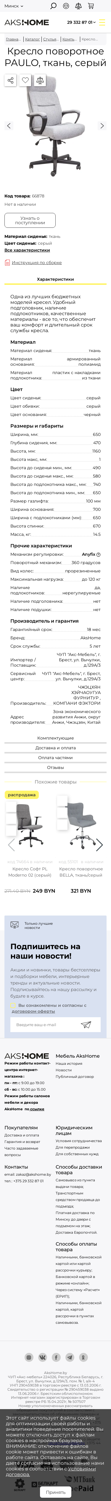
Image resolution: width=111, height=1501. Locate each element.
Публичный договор (75, 1076)
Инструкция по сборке (37, 262)
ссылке (37, 1109)
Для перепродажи (73, 1147)
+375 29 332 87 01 (28, 1181)
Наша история (69, 1063)
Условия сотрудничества (79, 1141)
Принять (55, 1492)
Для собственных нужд (77, 1154)
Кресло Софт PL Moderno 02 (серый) (30, 872)
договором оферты (33, 1011)
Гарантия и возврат (22, 1141)
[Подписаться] (86, 1024)
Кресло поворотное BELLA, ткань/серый (81, 872)
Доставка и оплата (21, 1135)
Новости (64, 1070)
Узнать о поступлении (30, 220)
